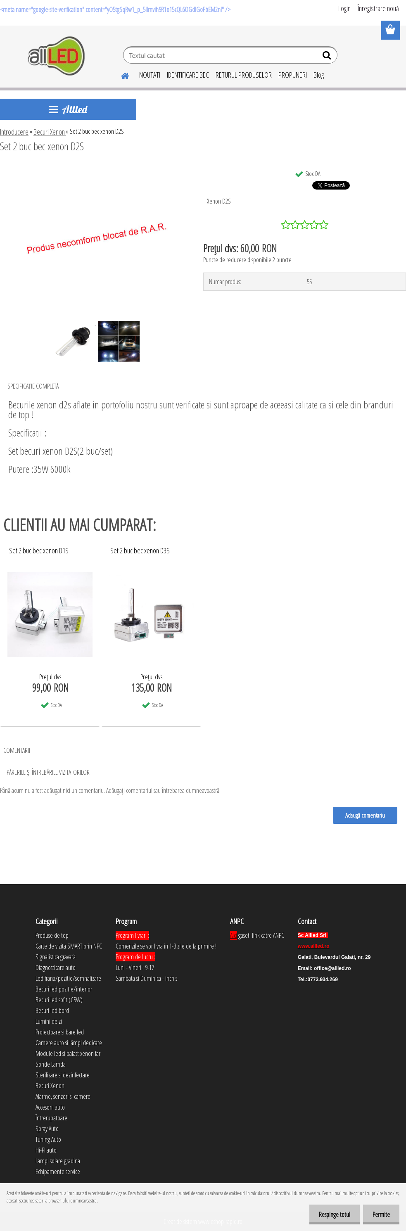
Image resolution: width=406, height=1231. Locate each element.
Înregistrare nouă (378, 8)
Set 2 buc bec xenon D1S (39, 550)
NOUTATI (149, 75)
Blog (318, 75)
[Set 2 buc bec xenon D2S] (94, 168)
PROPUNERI (292, 75)
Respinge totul (332, 1214)
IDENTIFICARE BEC (188, 75)
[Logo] (57, 56)
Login (344, 8)
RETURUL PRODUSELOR (244, 75)
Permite (380, 1214)
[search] (327, 56)
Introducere (14, 132)
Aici (233, 935)
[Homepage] (120, 74)
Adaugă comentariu (365, 815)
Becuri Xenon (49, 132)
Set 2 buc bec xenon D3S (140, 550)
